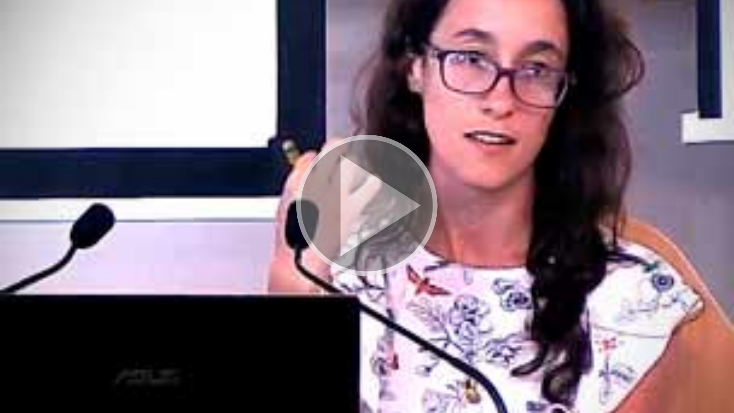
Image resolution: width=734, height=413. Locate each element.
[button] (367, 206)
